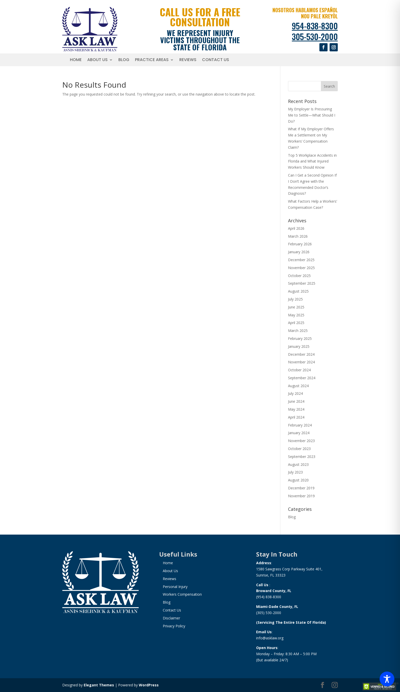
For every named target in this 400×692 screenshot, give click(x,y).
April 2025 (296, 322)
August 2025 (298, 291)
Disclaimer (171, 618)
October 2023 (299, 448)
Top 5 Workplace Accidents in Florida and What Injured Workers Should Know (312, 161)
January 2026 (298, 251)
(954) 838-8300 (268, 596)
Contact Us (215, 60)
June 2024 (296, 401)
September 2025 (301, 283)
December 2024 (301, 354)
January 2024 (298, 432)
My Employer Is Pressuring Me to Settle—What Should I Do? (311, 115)
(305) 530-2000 (268, 612)
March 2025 (298, 330)
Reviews (187, 60)
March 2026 (298, 236)
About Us (97, 60)
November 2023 (301, 440)
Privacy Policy (174, 626)
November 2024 (301, 362)
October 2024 (299, 369)
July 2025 (295, 299)
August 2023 (298, 464)
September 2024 (301, 377)
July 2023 (295, 472)
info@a (262, 638)
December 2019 (301, 488)
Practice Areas (152, 60)
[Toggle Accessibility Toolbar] (387, 679)
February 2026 (300, 243)
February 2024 (300, 425)
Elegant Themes (99, 685)
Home (76, 60)
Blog (123, 60)
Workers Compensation (182, 594)
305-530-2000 (315, 36)
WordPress (149, 685)
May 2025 (296, 315)
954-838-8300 (315, 26)
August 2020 (298, 480)
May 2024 (296, 409)
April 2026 (296, 228)
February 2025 (300, 338)
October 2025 (299, 275)
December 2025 (301, 259)
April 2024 (296, 417)
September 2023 (301, 456)
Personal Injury (175, 586)
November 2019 (301, 495)
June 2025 (296, 307)
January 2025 (298, 346)
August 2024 (298, 385)
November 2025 (301, 267)
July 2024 (295, 393)
